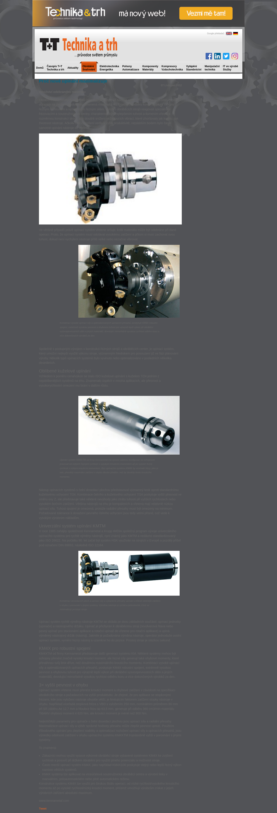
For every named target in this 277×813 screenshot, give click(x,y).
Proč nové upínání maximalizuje (73, 80)
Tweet (43, 808)
